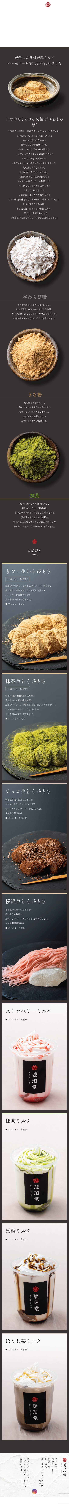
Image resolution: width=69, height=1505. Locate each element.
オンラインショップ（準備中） (42, 1477)
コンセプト (56, 1464)
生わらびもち (53, 1466)
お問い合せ (21, 1464)
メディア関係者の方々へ (25, 1473)
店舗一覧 (49, 1463)
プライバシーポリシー (28, 1471)
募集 (45, 1463)
